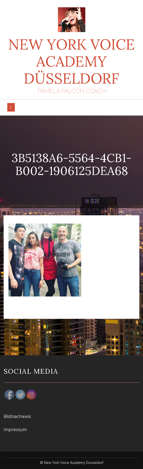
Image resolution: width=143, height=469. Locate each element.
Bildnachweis (17, 416)
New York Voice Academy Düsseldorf (71, 61)
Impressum (15, 429)
